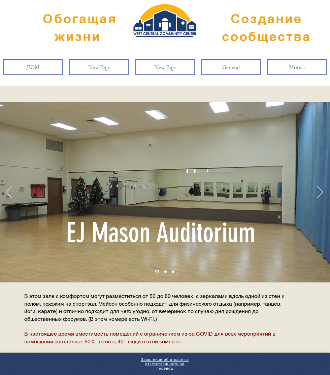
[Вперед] (320, 192)
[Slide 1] (157, 272)
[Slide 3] (173, 272)
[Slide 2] (165, 272)
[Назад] (9, 192)
